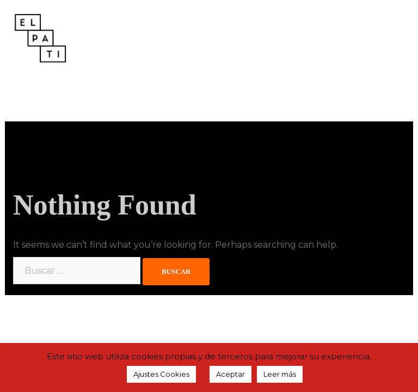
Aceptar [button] (230, 374)
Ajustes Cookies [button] (161, 374)
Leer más (279, 374)
